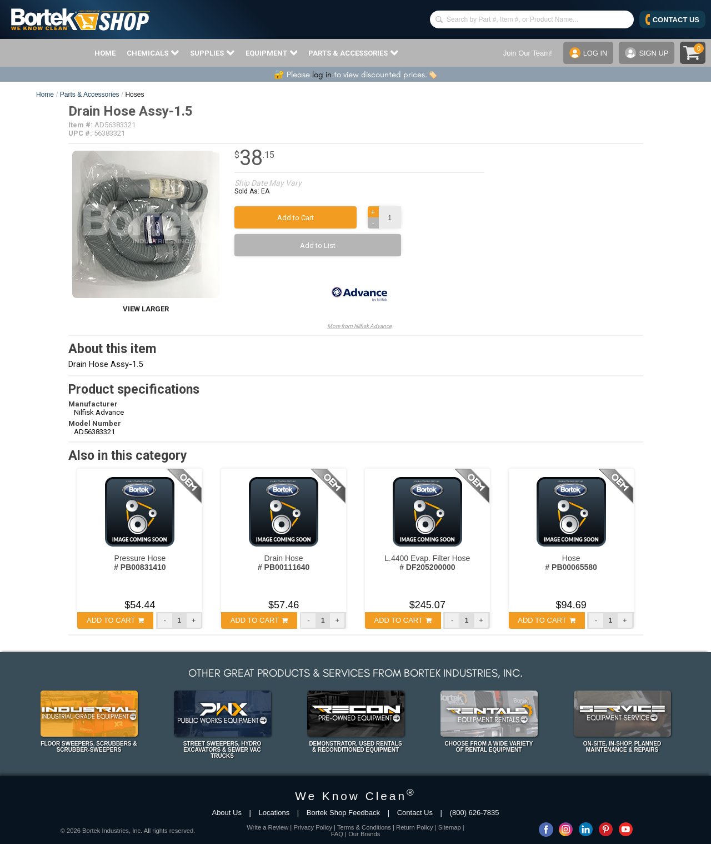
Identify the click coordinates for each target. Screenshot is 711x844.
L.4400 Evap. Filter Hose (427, 563)
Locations (274, 812)
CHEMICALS (153, 53)
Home (45, 94)
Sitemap (449, 827)
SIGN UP (646, 52)
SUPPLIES (212, 53)
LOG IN (588, 52)
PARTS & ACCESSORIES (353, 53)
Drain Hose (283, 563)
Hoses (134, 94)
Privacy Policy (312, 827)
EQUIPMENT (272, 53)
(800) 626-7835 (474, 812)
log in (322, 74)
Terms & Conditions (364, 827)
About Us (226, 812)
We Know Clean (355, 796)
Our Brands (364, 834)
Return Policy (414, 827)
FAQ (337, 834)
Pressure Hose (140, 563)
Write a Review (267, 827)
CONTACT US (672, 19)
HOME (105, 53)
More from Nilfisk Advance (359, 298)
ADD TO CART (115, 620)
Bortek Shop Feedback (343, 812)
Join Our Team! (527, 53)
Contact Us (415, 812)
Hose (571, 563)
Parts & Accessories (89, 94)
